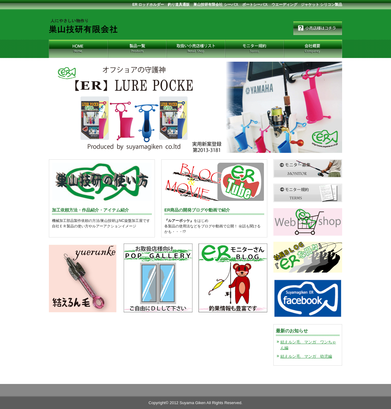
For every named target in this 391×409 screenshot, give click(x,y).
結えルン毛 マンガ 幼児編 (306, 356)
